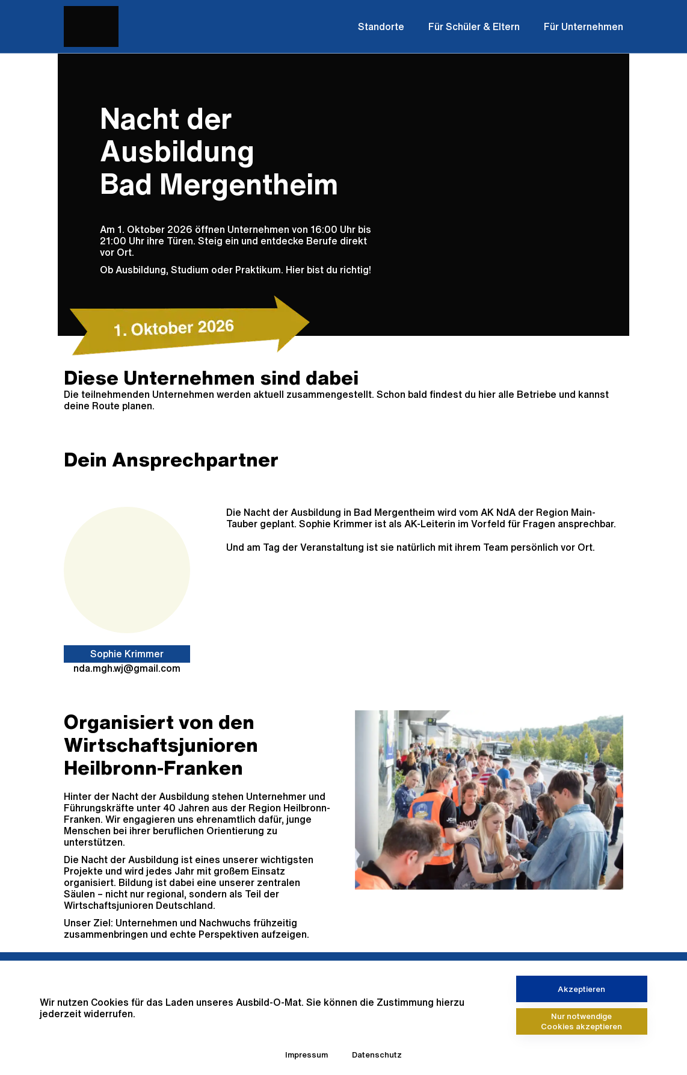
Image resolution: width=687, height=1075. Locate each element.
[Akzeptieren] (581, 989)
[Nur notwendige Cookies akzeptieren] (581, 1021)
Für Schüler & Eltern (474, 26)
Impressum (306, 1054)
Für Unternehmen (583, 26)
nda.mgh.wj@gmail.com (126, 668)
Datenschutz (377, 1054)
